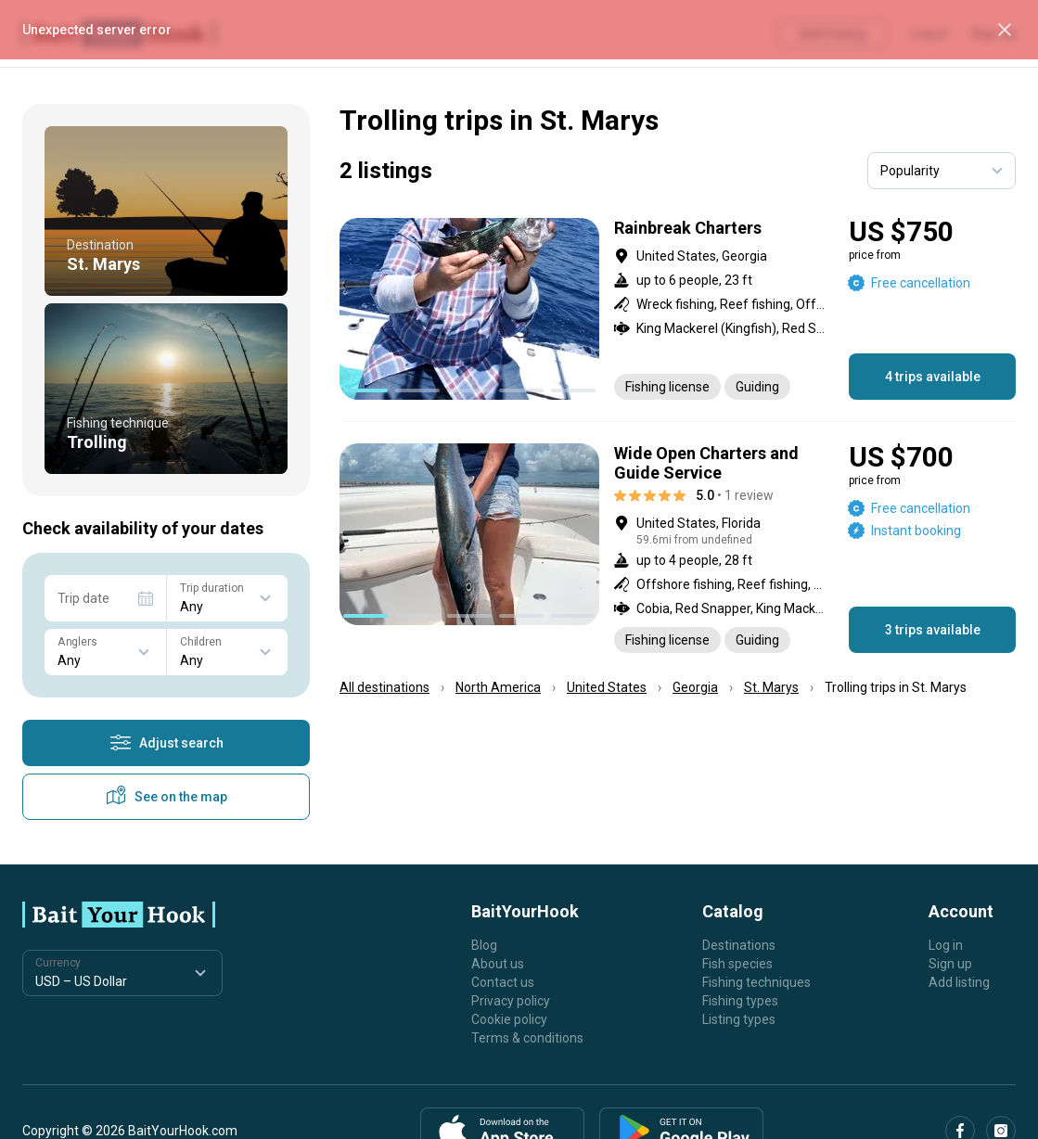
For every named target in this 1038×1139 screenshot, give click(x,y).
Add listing (959, 982)
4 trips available (932, 376)
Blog (484, 945)
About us (497, 963)
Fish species (737, 963)
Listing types (738, 1019)
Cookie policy (509, 1019)
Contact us (502, 982)
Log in (946, 945)
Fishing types (740, 1000)
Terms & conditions (527, 1037)
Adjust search (166, 743)
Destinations (738, 945)
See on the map (166, 797)
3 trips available (932, 629)
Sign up (950, 963)
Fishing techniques (756, 982)
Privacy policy (510, 1000)
